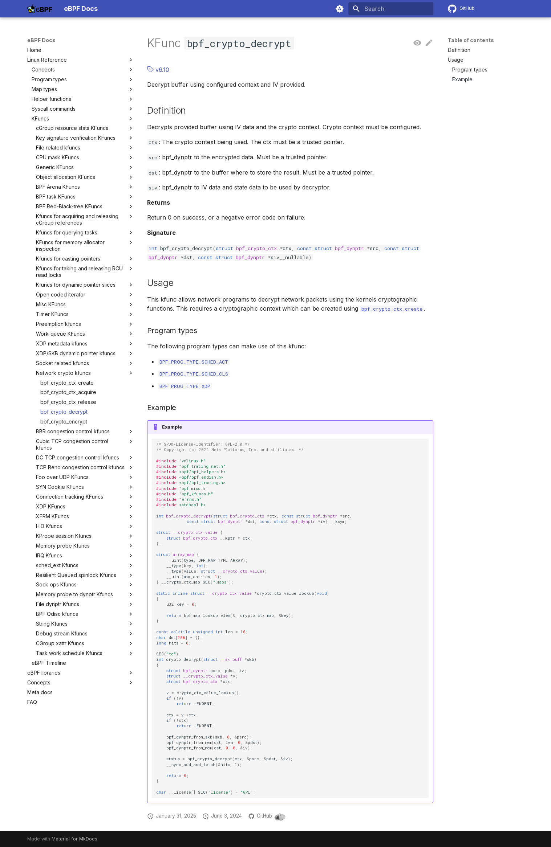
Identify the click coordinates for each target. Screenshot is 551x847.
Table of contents (471, 40)
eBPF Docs (41, 40)
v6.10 (158, 69)
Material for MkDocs (74, 839)
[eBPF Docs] (39, 8)
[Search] (390, 8)
